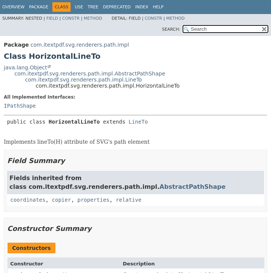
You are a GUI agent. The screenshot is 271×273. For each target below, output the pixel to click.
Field (52, 18)
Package (39, 7)
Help (158, 7)
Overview (13, 7)
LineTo (138, 122)
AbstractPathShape (192, 186)
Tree (93, 7)
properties (93, 200)
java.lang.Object (25, 67)
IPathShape (20, 106)
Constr (71, 18)
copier (61, 200)
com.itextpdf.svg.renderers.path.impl (79, 45)
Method (93, 18)
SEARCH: (171, 29)
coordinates (28, 200)
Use (79, 7)
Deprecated (117, 7)
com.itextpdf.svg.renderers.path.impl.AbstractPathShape (89, 74)
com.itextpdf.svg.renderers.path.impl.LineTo (83, 80)
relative (128, 200)
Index (141, 7)
